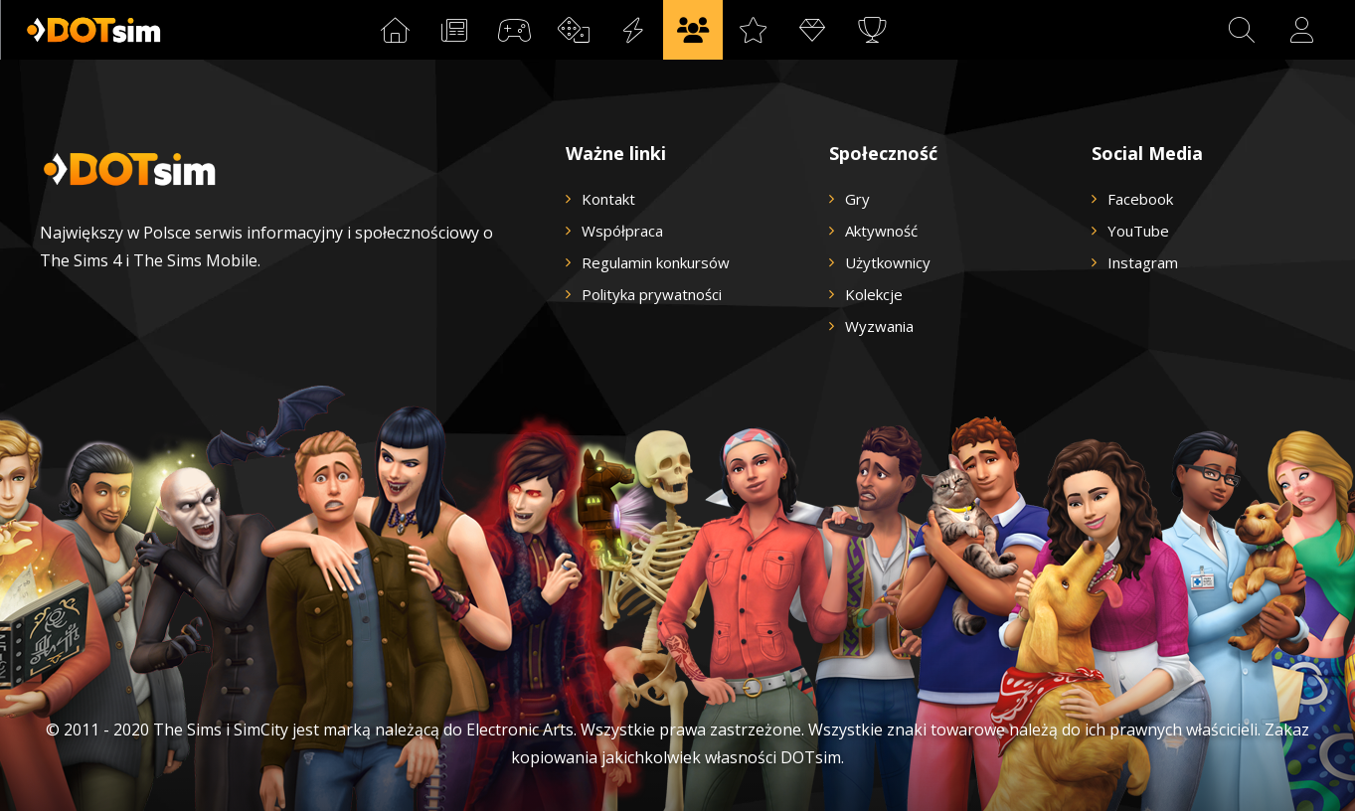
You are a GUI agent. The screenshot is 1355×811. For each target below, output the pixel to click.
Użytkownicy (888, 262)
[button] (1241, 30)
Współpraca (622, 231)
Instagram (1142, 262)
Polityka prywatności (652, 294)
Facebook (1140, 199)
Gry (857, 199)
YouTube (1138, 231)
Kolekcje (874, 294)
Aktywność (881, 231)
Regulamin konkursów (656, 262)
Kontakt (608, 199)
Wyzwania (879, 326)
